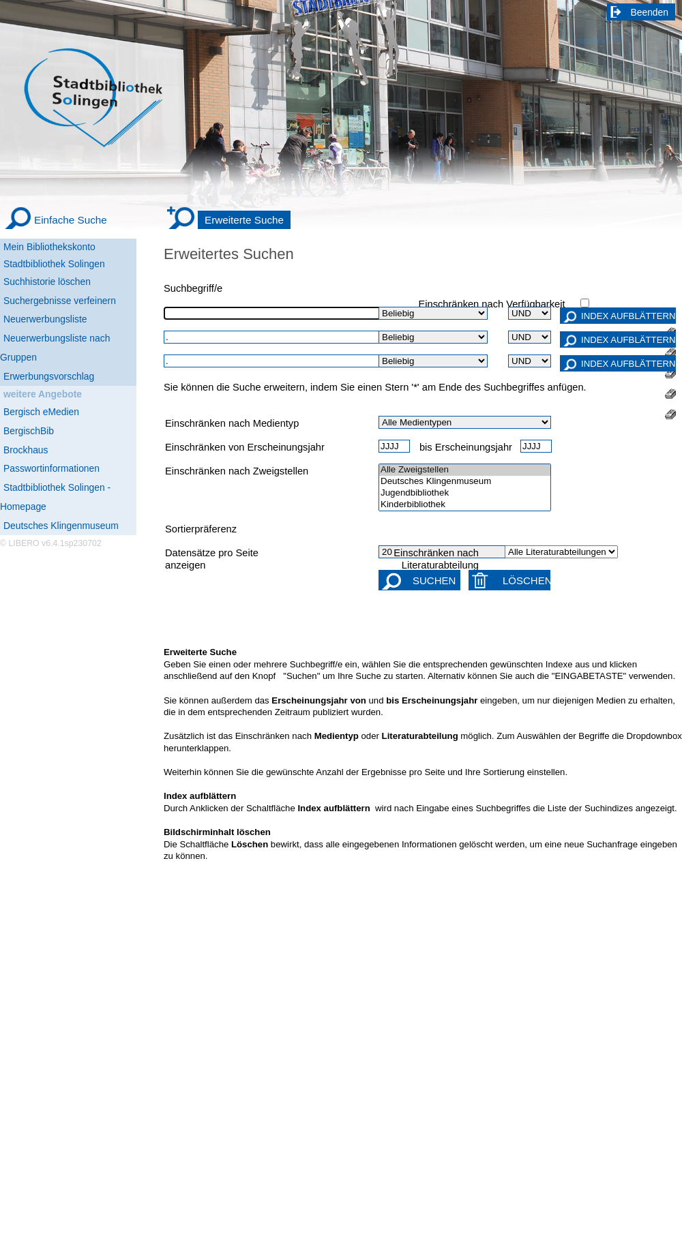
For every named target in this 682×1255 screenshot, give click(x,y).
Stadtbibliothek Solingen (54, 263)
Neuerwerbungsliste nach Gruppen (55, 348)
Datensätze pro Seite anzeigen (211, 559)
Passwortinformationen (51, 468)
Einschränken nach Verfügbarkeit (491, 304)
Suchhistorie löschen (47, 281)
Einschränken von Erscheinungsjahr (245, 447)
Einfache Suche (70, 220)
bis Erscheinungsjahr (465, 447)
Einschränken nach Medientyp (232, 423)
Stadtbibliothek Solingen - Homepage (55, 497)
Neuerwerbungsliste (45, 319)
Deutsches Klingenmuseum (61, 525)
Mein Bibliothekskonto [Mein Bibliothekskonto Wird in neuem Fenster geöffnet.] (49, 246)
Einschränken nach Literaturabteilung (436, 559)
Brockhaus (25, 449)
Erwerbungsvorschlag (48, 376)
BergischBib (28, 430)
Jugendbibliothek (464, 493)
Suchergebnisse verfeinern (59, 300)
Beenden (650, 12)
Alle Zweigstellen (464, 470)
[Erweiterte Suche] (229, 220)
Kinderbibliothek (464, 505)
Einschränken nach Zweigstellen (236, 471)
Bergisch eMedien (41, 411)
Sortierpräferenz (201, 529)
